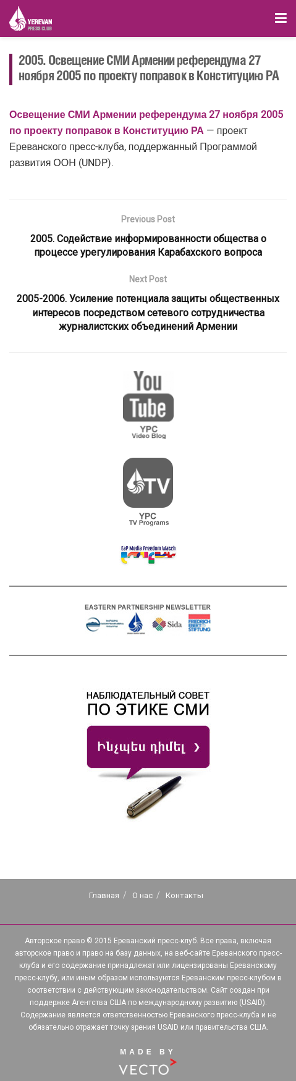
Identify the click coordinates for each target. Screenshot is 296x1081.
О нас (142, 895)
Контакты (184, 895)
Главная (104, 895)
